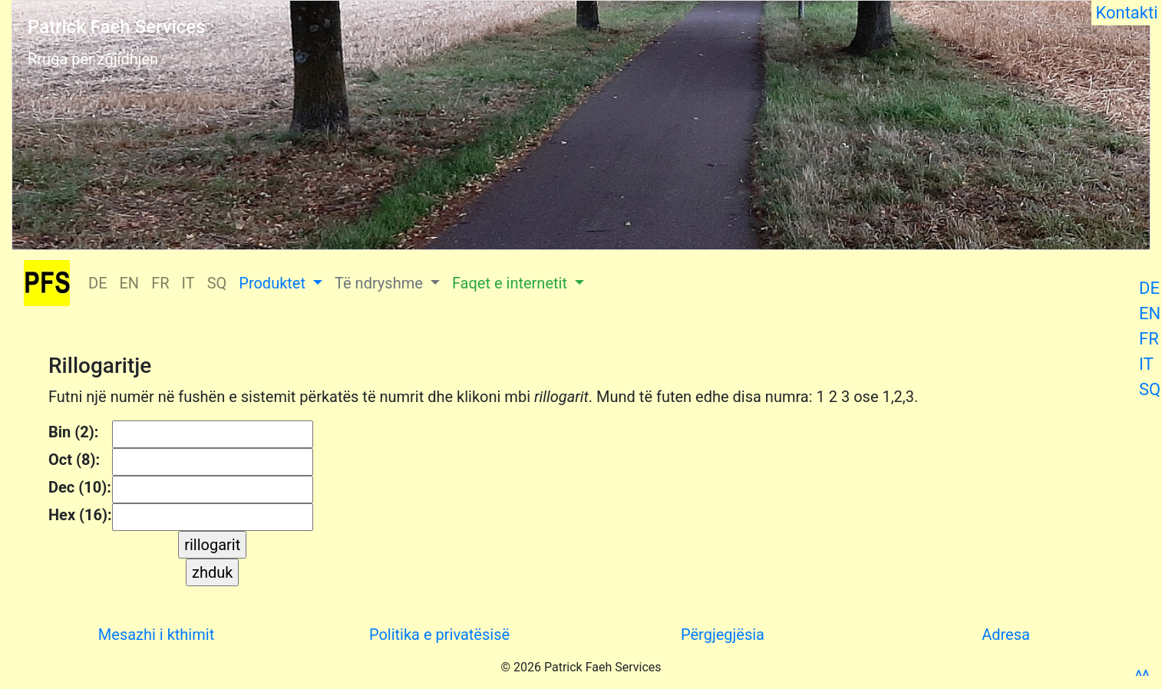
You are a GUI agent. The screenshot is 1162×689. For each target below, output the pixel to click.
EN (1149, 313)
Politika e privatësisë (439, 634)
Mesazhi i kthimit (156, 634)
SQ (1149, 389)
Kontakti (1126, 12)
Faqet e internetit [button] (511, 283)
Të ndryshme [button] (381, 283)
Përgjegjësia (722, 634)
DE (1149, 288)
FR (1149, 338)
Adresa (1006, 634)
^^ (1142, 676)
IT (1146, 364)
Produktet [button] (274, 283)
